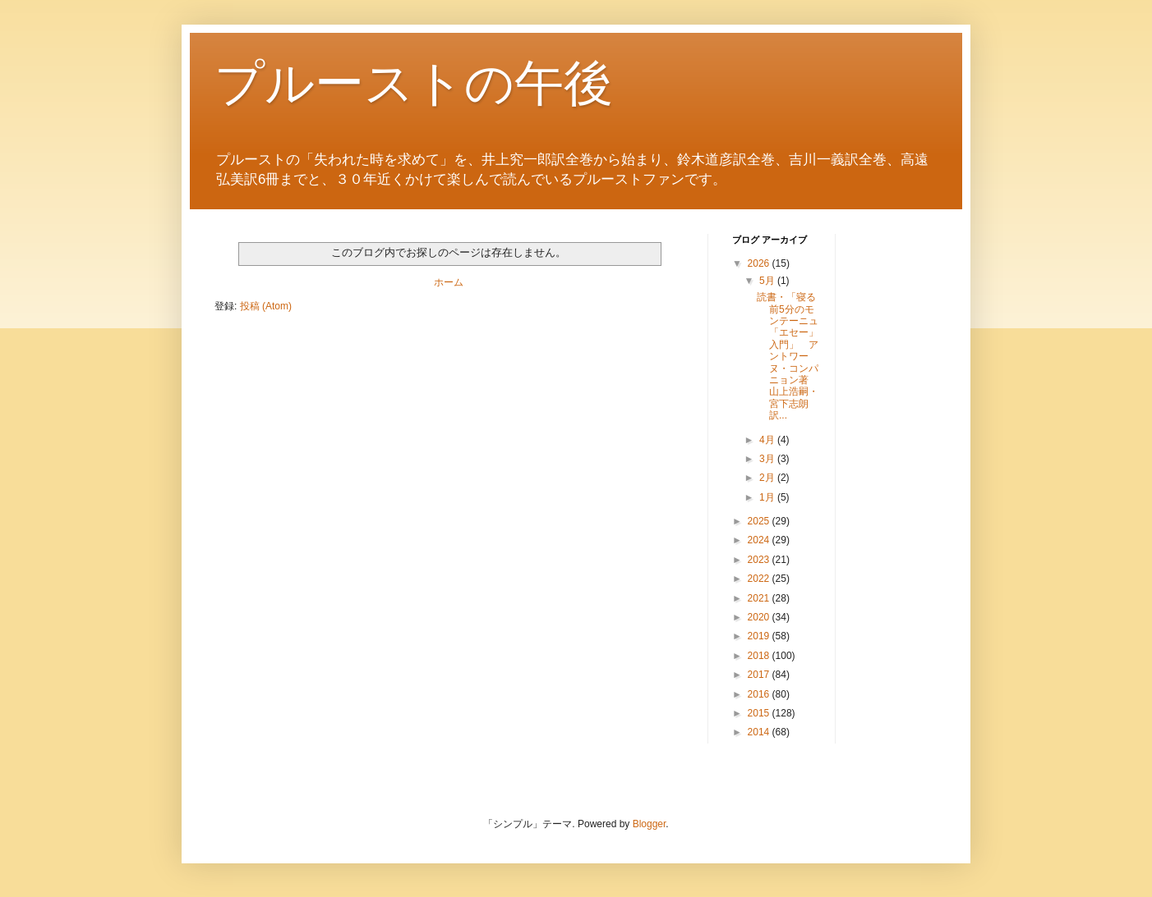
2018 (760, 655)
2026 (760, 263)
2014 (760, 732)
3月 (768, 459)
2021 (760, 598)
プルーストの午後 (413, 83)
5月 (768, 280)
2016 (760, 694)
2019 (760, 636)
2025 (760, 521)
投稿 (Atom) (266, 306)
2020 (760, 617)
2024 (760, 540)
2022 (760, 578)
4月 (768, 440)
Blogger (649, 824)
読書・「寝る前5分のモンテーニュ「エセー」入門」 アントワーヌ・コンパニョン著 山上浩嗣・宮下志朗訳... (787, 356)
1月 (768, 497)
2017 (760, 674)
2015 (760, 713)
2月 (768, 477)
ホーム (448, 282)
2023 (760, 559)
